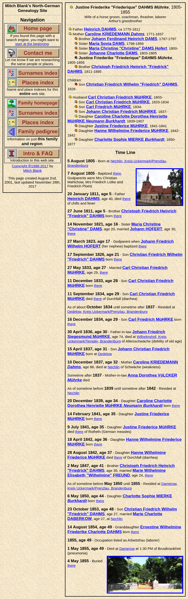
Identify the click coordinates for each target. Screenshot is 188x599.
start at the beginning (32, 44)
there (117, 173)
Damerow (126, 548)
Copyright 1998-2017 (30, 166)
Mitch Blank (32, 170)
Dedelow (105, 354)
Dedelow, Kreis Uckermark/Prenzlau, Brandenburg (107, 312)
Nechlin (114, 367)
